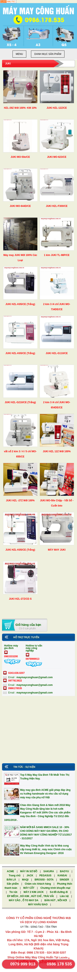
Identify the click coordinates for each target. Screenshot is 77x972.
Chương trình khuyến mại (55, 887)
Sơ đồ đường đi (59, 892)
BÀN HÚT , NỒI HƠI (56, 900)
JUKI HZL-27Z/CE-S (20, 598)
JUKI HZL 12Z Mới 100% (56, 451)
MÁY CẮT (29, 887)
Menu (19, 54)
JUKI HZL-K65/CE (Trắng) (20, 353)
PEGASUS (45, 875)
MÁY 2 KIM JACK (34, 892)
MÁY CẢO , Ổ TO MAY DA (24, 900)
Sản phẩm (13, 883)
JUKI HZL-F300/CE (57, 206)
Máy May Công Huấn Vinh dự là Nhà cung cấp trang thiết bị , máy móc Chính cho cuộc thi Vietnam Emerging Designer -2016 (46, 849)
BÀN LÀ (12, 879)
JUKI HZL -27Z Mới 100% (20, 500)
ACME (11, 871)
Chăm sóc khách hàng (38, 883)
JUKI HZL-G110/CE (57, 353)
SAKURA (48, 871)
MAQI (25, 879)
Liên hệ (64, 896)
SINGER (65, 879)
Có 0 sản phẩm (27, 628)
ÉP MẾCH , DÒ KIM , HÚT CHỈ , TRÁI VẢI (30, 896)
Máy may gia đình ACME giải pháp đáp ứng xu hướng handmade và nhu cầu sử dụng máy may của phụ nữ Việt (45, 794)
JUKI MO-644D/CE (20, 206)
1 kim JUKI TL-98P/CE (57, 255)
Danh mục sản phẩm (47, 54)
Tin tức (13, 892)
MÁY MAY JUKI (57, 549)
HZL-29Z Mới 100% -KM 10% (20, 107)
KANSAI (62, 875)
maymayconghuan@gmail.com (34, 677)
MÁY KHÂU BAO (38, 904)
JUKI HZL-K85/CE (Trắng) (20, 304)
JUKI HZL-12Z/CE (57, 107)
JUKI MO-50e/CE (20, 157)
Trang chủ (15, 875)
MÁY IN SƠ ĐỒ (29, 871)
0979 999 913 (22, 964)
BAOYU (65, 871)
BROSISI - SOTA (44, 879)
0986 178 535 (59, 964)
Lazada (63, 957)
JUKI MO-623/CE (56, 157)
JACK (30, 875)
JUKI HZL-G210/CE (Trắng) (20, 402)
